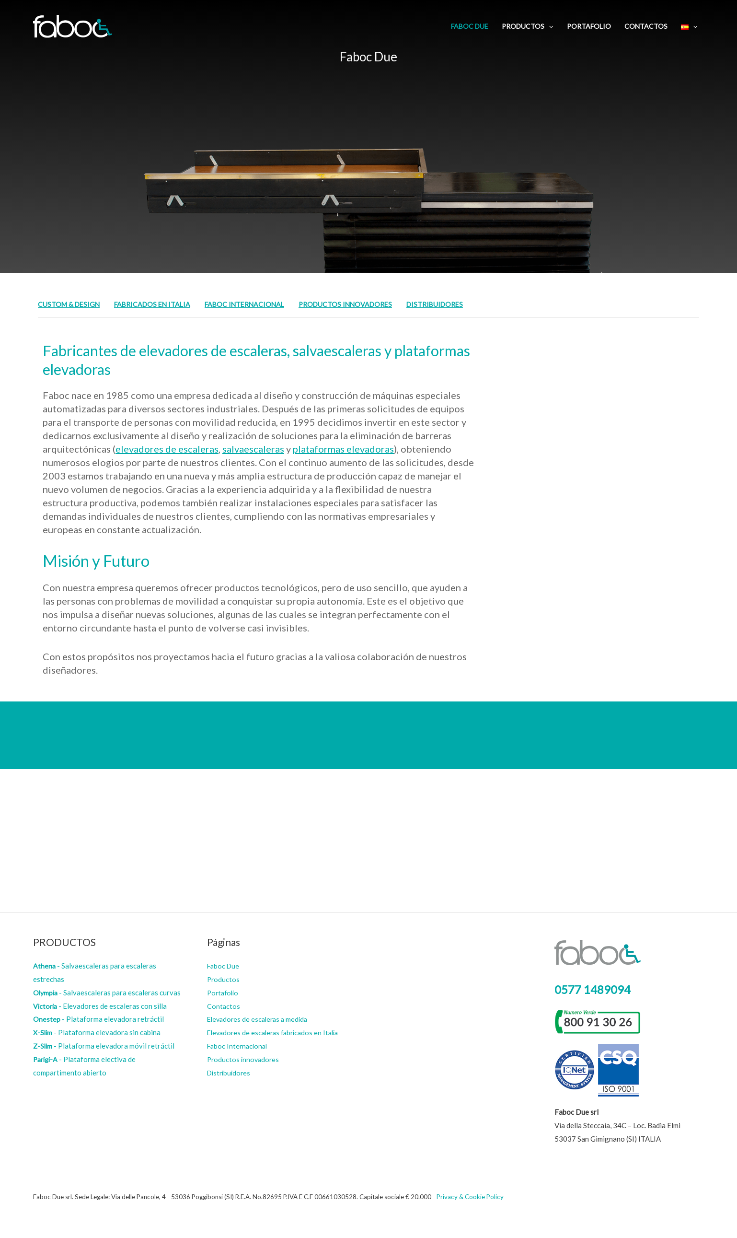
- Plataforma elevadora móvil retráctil (104, 1045)
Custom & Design (70, 304)
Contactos (646, 26)
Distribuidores (453, 304)
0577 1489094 (592, 989)
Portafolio (589, 26)
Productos (527, 26)
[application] (548, 26)
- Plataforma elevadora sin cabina (97, 1032)
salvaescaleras (253, 449)
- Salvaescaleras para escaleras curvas (108, 992)
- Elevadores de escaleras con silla (101, 1006)
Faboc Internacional (254, 304)
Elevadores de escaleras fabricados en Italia (276, 1032)
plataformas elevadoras (343, 449)
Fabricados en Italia (157, 304)
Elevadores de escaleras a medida (260, 1019)
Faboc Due (469, 26)
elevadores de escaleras (167, 449)
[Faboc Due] (72, 25)
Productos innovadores (359, 304)
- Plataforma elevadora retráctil (98, 1019)
